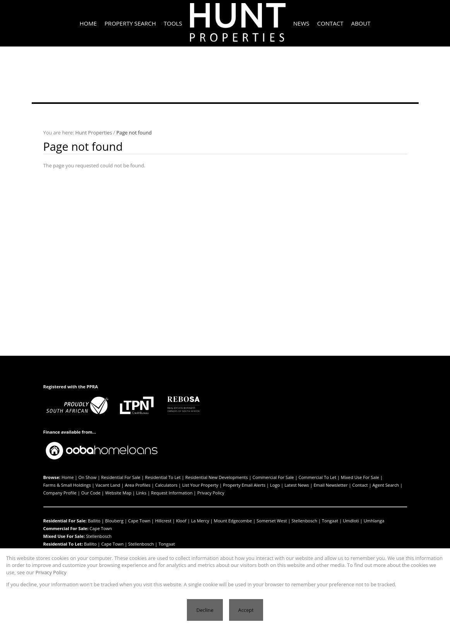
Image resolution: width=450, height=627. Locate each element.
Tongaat (330, 521)
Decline (204, 609)
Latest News (296, 485)
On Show (87, 477)
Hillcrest (163, 521)
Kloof (181, 521)
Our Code (91, 493)
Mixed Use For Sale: (64, 536)
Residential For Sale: (65, 521)
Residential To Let (163, 477)
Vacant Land (108, 485)
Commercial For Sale (273, 477)
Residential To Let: (63, 544)
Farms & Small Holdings (67, 485)
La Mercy (200, 521)
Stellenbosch (304, 521)
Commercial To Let (317, 477)
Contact (360, 485)
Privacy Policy (210, 493)
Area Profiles (138, 485)
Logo (275, 485)
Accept (246, 609)
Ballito (94, 521)
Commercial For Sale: (66, 528)
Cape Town (139, 521)
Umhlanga (374, 521)
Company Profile (60, 493)
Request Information (171, 493)
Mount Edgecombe (233, 521)
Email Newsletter (330, 485)
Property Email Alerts (244, 485)
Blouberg (114, 521)
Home (68, 477)
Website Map (118, 493)
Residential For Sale (120, 477)
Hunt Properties (93, 132)
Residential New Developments (216, 477)
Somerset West (272, 521)
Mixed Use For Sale (360, 477)
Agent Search (386, 485)
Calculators (166, 485)
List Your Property (200, 485)
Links (141, 493)
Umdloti (351, 521)
